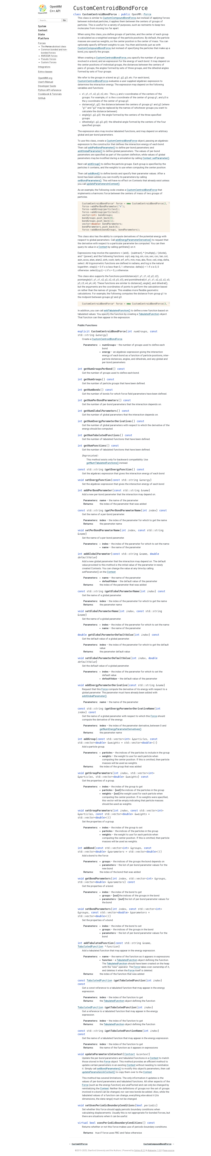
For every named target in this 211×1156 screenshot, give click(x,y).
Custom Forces (48, 62)
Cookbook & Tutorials (50, 94)
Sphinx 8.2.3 (139, 1150)
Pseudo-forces (48, 59)
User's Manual (45, 81)
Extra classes (45, 71)
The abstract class (53, 46)
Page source (168, 1150)
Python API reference (49, 90)
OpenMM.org (45, 77)
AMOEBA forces (49, 56)
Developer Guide (47, 86)
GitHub (41, 98)
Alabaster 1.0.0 (154, 1150)
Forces (42, 43)
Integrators (44, 66)
